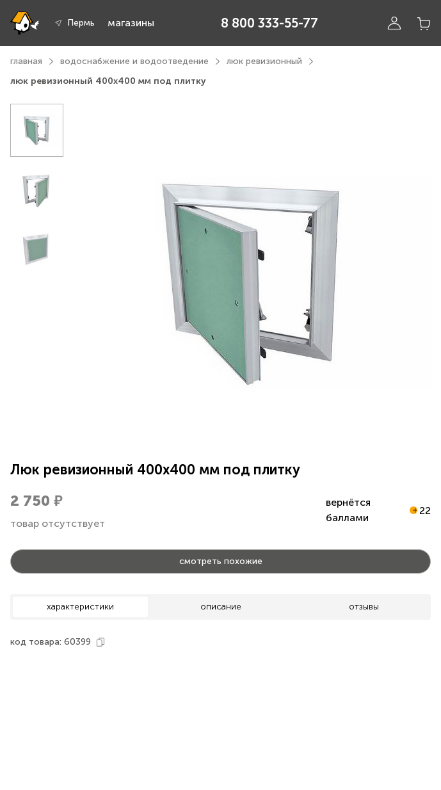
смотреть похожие (220, 561)
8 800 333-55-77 (269, 23)
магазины (131, 23)
